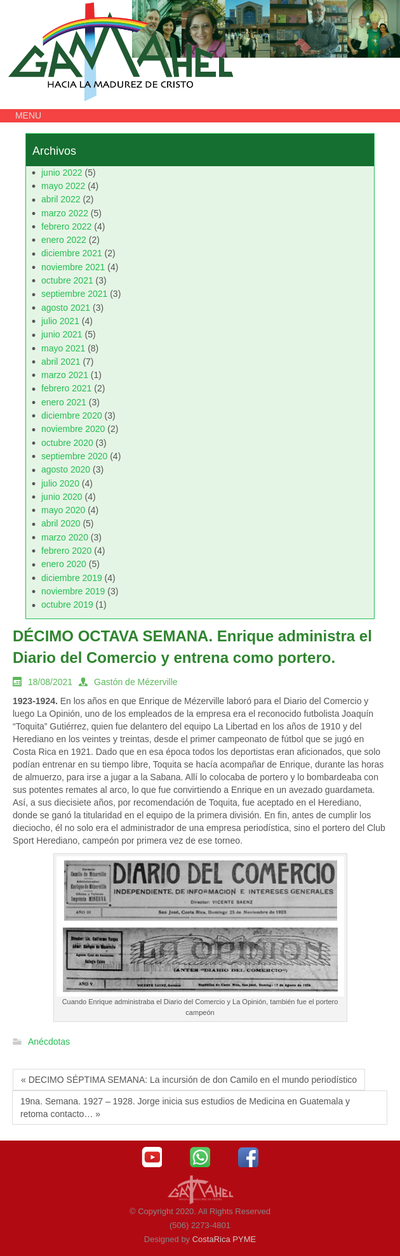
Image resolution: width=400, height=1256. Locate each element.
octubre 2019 (67, 604)
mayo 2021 (63, 348)
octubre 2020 (67, 443)
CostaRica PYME (224, 1239)
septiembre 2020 (74, 456)
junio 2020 (62, 497)
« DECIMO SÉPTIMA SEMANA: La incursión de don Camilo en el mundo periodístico (189, 1080)
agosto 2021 (65, 308)
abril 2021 (61, 362)
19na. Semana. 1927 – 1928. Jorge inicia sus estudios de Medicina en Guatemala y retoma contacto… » (185, 1107)
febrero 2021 (66, 388)
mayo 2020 (63, 510)
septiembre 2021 (74, 294)
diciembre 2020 (71, 415)
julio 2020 (60, 483)
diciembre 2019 (71, 578)
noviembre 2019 (73, 591)
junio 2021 (62, 334)
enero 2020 (63, 564)
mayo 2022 (63, 186)
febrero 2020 (66, 551)
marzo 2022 (64, 213)
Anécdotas (49, 1042)
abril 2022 (61, 199)
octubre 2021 (67, 280)
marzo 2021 (64, 375)
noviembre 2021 (73, 267)
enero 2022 (63, 240)
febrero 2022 (66, 226)
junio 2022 (62, 172)
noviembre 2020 (73, 429)
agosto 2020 (65, 469)
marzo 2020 (64, 537)
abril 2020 (61, 523)
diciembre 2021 (71, 253)
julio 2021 (60, 321)
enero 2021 (63, 402)
